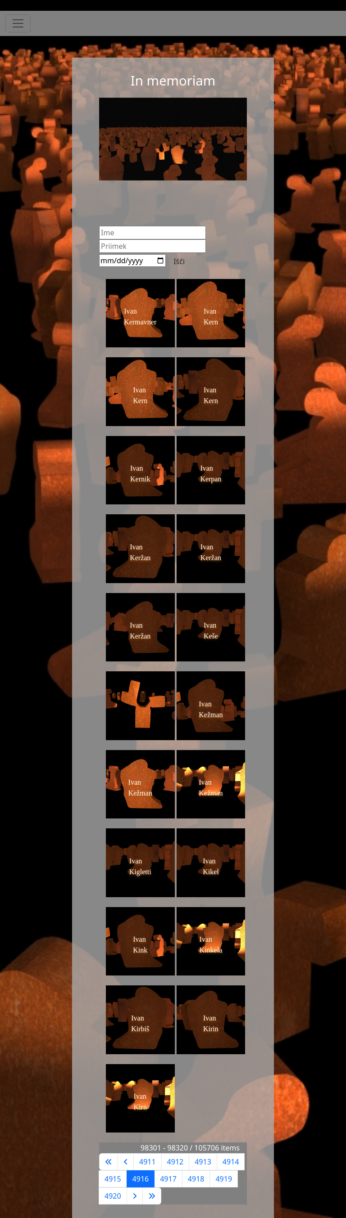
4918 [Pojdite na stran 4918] (196, 1179)
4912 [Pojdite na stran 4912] (175, 1162)
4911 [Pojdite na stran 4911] (147, 1162)
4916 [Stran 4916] (140, 1179)
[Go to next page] (135, 1196)
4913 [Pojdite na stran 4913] (203, 1162)
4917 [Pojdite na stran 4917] (168, 1179)
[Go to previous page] (126, 1161)
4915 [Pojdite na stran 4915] (113, 1179)
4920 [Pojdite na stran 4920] (113, 1196)
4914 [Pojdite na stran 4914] (231, 1162)
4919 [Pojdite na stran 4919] (223, 1179)
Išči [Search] (179, 261)
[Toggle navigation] (18, 23)
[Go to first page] (108, 1161)
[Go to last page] (151, 1196)
